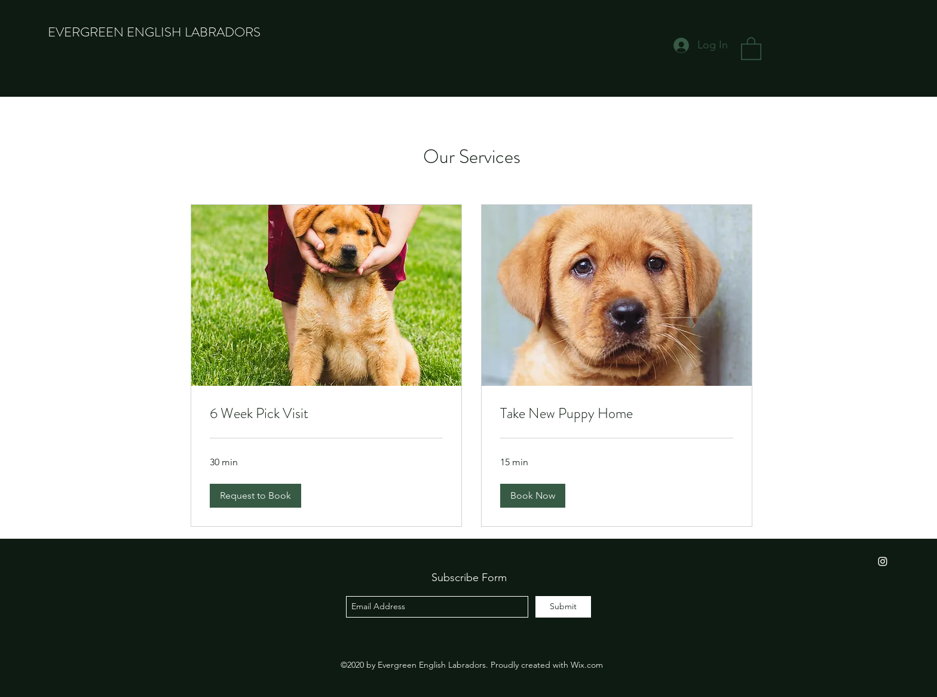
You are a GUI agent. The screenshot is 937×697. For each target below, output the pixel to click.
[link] (326, 413)
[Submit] (563, 607)
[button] (751, 48)
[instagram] (883, 561)
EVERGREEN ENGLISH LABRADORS (154, 32)
